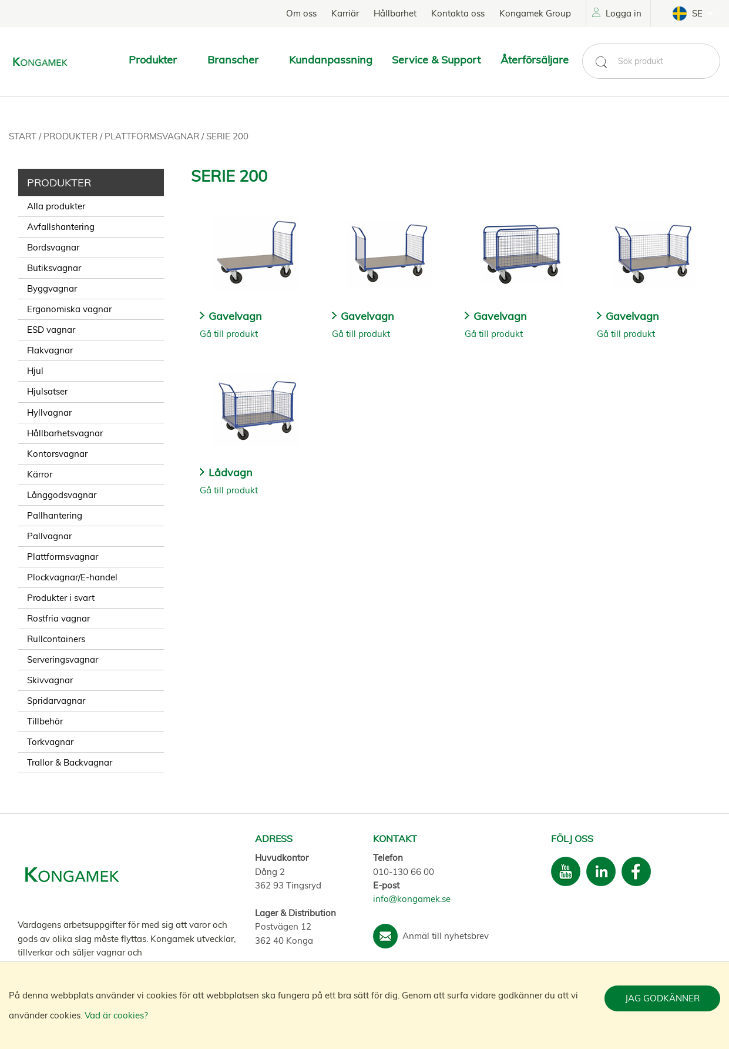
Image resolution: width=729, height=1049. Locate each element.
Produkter (71, 136)
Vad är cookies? (116, 1015)
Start (24, 136)
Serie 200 (227, 136)
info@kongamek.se (412, 898)
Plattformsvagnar (153, 136)
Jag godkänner (662, 998)
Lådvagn (231, 472)
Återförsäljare (534, 59)
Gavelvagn (235, 316)
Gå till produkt (229, 333)
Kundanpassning (330, 59)
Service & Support (436, 59)
